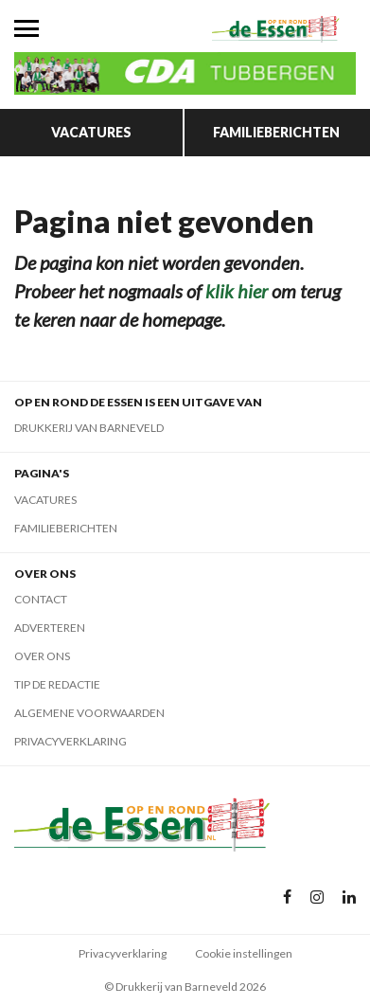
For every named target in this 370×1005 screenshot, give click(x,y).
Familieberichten (276, 132)
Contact (40, 599)
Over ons (42, 656)
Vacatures (91, 132)
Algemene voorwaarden (89, 713)
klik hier (236, 290)
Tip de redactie (57, 684)
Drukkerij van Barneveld (89, 428)
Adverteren (49, 627)
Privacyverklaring (70, 741)
